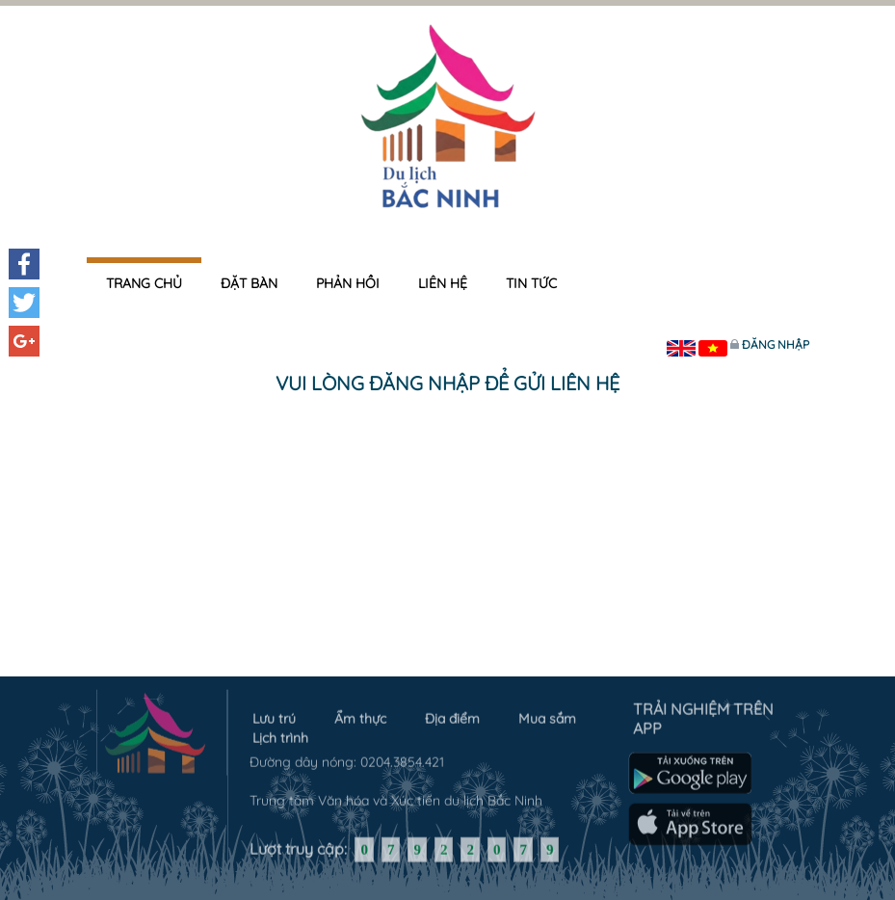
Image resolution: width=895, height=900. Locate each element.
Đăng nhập (775, 344)
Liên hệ (442, 283)
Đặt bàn (249, 283)
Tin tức (531, 283)
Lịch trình (280, 734)
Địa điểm (452, 715)
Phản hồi (348, 283)
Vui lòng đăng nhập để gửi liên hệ (447, 383)
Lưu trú (274, 715)
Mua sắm (547, 715)
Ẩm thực (360, 715)
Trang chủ (144, 283)
